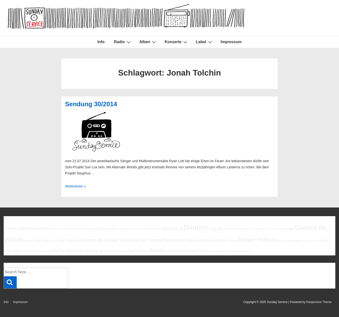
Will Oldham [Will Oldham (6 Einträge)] (139, 251)
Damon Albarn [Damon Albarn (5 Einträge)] (153, 228)
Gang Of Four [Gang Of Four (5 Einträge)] (273, 228)
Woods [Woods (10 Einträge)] (157, 250)
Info (100, 42)
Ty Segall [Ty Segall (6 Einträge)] (106, 251)
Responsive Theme (319, 302)
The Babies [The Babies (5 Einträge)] (30, 251)
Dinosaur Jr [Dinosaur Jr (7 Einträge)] (172, 228)
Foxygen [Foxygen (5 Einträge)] (259, 228)
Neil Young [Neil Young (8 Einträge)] (150, 240)
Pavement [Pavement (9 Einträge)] (173, 240)
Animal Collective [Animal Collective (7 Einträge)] (19, 228)
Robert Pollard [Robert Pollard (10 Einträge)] (256, 240)
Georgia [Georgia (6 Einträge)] (288, 229)
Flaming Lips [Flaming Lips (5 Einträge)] (245, 228)
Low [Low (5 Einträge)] (55, 240)
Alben (148, 42)
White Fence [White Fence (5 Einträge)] (121, 251)
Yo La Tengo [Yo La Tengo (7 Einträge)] (197, 251)
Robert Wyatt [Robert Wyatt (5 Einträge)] (283, 240)
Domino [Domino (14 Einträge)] (195, 227)
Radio (123, 42)
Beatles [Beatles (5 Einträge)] (54, 228)
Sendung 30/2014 (91, 104)
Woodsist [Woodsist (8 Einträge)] (176, 250)
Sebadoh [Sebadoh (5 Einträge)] (296, 240)
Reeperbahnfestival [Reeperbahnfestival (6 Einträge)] (200, 240)
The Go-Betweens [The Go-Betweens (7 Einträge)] (68, 251)
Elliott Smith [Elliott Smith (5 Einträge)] (231, 228)
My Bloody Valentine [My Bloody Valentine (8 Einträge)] (117, 240)
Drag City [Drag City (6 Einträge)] (216, 229)
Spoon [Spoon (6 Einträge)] (18, 251)
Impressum (231, 42)
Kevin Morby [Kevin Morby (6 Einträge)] (42, 240)
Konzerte (176, 42)
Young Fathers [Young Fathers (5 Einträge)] (217, 251)
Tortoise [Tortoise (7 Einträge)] (92, 251)
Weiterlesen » (75, 186)
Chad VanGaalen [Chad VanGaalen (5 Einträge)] (70, 228)
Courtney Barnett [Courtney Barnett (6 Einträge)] (104, 229)
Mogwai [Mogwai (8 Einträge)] (88, 240)
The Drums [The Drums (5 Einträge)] (44, 251)
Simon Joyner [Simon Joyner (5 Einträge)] (311, 240)
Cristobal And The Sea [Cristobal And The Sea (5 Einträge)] (131, 228)
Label (204, 42)
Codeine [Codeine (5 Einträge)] (85, 228)
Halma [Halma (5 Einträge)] (28, 240)
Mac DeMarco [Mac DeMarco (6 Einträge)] (69, 240)
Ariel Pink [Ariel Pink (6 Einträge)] (42, 229)
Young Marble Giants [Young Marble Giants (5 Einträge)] (239, 251)
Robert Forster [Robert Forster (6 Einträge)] (227, 240)
